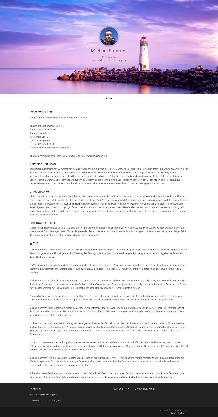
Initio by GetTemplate (179, 413)
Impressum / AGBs (144, 389)
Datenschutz (121, 389)
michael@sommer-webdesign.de (109, 60)
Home (109, 98)
